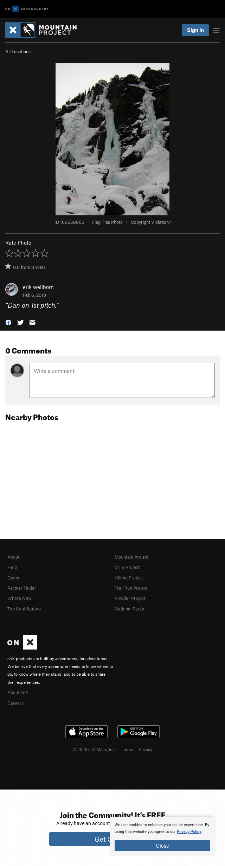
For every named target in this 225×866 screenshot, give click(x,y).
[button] (8, 322)
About (13, 557)
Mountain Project (131, 557)
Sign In (195, 30)
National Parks (129, 609)
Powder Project (130, 598)
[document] (162, 836)
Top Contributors (24, 609)
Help (12, 567)
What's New (19, 598)
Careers (15, 703)
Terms (127, 749)
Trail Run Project (131, 588)
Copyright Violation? (151, 222)
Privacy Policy (189, 831)
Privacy (145, 749)
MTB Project (127, 567)
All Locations (18, 51)
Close (162, 845)
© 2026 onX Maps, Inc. (94, 749)
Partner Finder (21, 588)
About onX (17, 692)
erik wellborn (38, 287)
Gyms (13, 578)
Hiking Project (129, 578)
